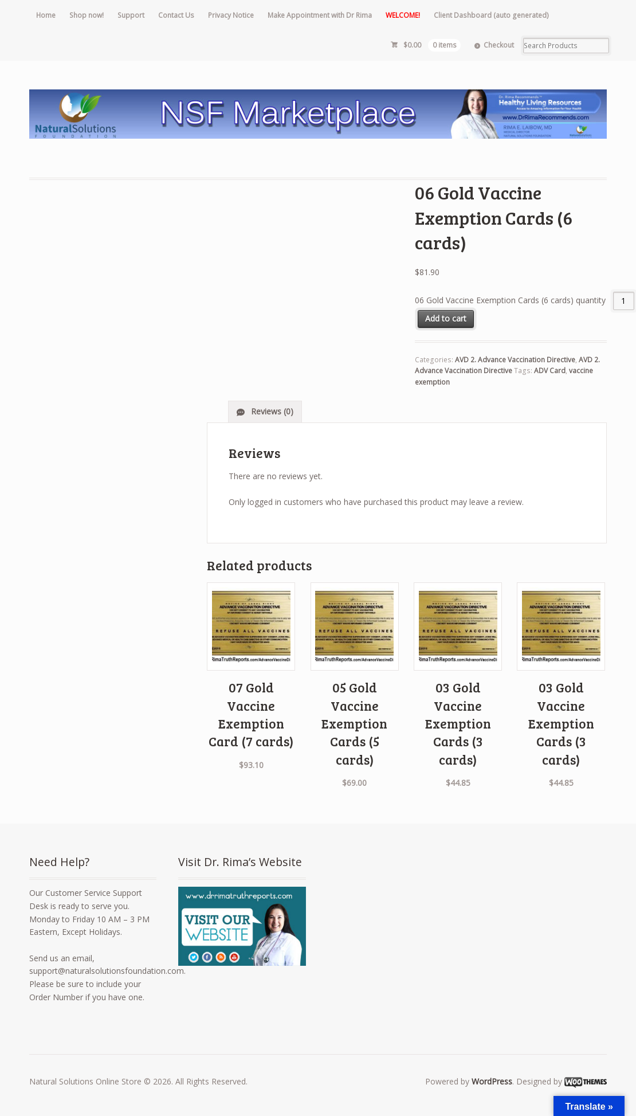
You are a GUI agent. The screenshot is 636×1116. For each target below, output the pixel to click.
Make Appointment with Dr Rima (320, 15)
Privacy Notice (231, 15)
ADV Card (550, 370)
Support (130, 15)
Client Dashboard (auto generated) (491, 15)
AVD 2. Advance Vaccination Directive (515, 360)
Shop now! (86, 15)
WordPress (492, 1081)
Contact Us (176, 15)
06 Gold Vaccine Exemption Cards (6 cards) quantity (510, 300)
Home (46, 15)
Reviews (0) (271, 411)
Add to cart (445, 318)
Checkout (499, 45)
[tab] (265, 411)
